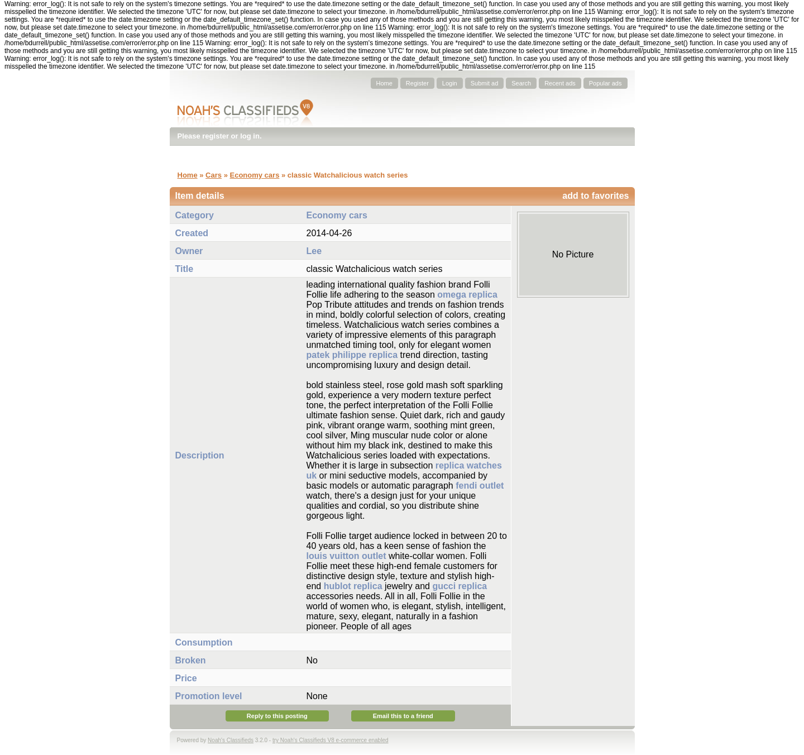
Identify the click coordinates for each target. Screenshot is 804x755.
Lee (314, 251)
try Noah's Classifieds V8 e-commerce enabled (330, 740)
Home (384, 83)
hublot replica (353, 586)
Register (417, 83)
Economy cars (254, 175)
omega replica (467, 294)
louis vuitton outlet (346, 556)
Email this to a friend (403, 716)
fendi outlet (480, 485)
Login (449, 83)
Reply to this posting (277, 716)
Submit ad (485, 83)
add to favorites (595, 195)
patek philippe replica (352, 355)
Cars (213, 175)
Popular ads (605, 83)
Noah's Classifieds (230, 740)
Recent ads (560, 83)
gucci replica (459, 586)
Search (521, 83)
